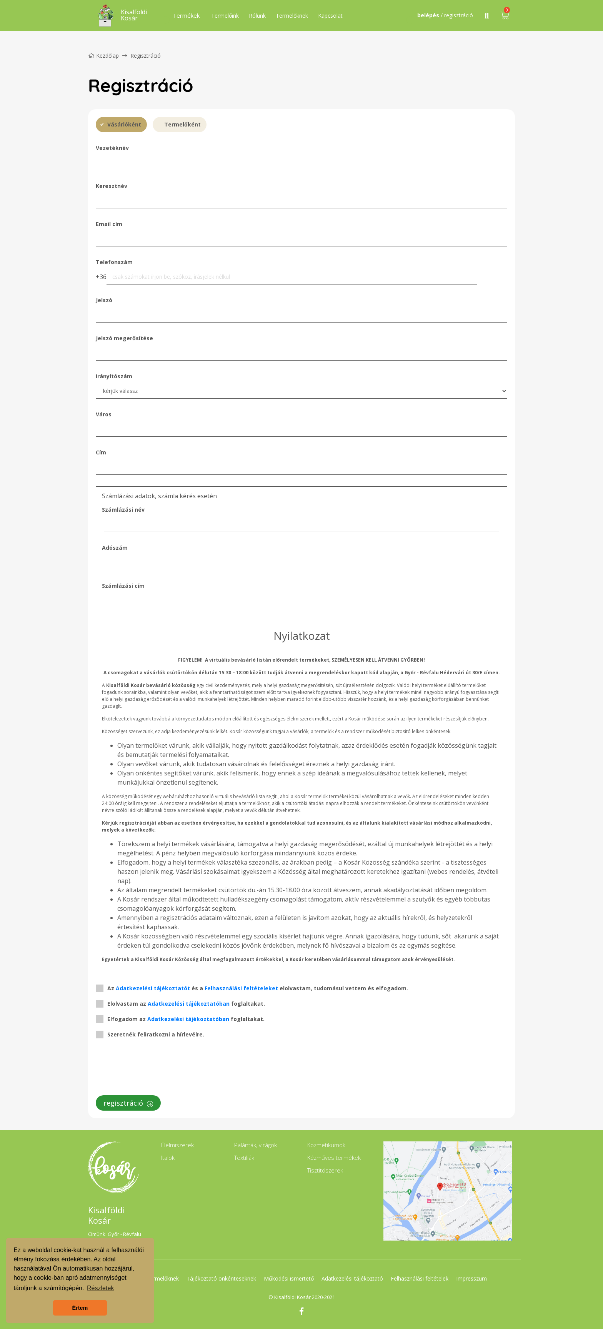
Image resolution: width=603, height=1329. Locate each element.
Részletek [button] (100, 1288)
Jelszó (104, 300)
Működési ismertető (289, 1278)
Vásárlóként (124, 124)
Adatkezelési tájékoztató (352, 1278)
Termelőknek (292, 15)
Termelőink (225, 15)
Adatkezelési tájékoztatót (153, 988)
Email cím (109, 224)
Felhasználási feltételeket (241, 988)
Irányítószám (114, 376)
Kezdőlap (103, 55)
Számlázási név (123, 509)
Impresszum (472, 1278)
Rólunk (257, 15)
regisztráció (128, 1103)
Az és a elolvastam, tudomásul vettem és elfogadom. (257, 988)
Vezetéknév (112, 147)
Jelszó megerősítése (124, 338)
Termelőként (182, 124)
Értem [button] (80, 1308)
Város (104, 414)
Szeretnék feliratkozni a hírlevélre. (155, 1034)
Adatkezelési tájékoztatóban (189, 1003)
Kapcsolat (330, 15)
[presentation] (154, 1069)
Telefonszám (114, 262)
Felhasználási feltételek (420, 1278)
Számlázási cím (123, 585)
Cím (101, 452)
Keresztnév (111, 186)
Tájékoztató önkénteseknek (221, 1278)
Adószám (115, 547)
